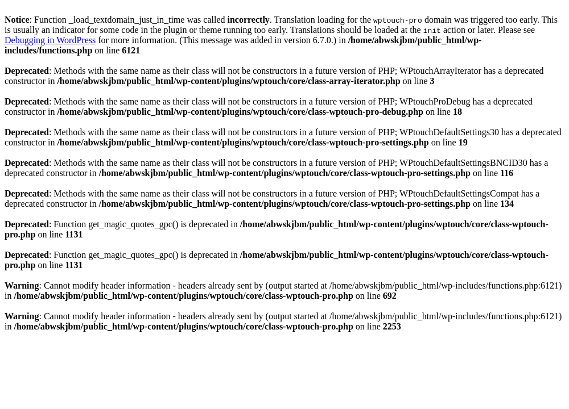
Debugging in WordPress (50, 40)
